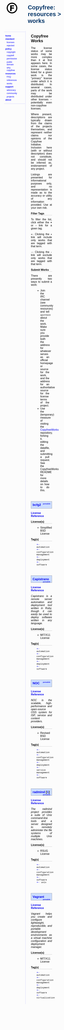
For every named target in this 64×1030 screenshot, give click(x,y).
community (12, 93)
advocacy (11, 90)
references (12, 80)
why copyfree (11, 68)
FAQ (9, 77)
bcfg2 (37, 505)
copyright (11, 52)
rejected (10, 45)
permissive (12, 58)
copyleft (10, 55)
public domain (10, 63)
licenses (10, 42)
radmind (39, 807)
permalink (46, 504)
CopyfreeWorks (49, 429)
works (9, 83)
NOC (36, 692)
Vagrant (38, 916)
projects (10, 96)
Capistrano (41, 583)
